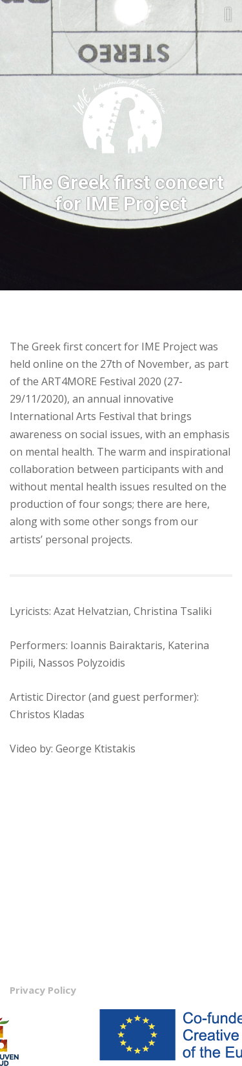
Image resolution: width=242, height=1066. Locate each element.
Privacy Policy (43, 989)
